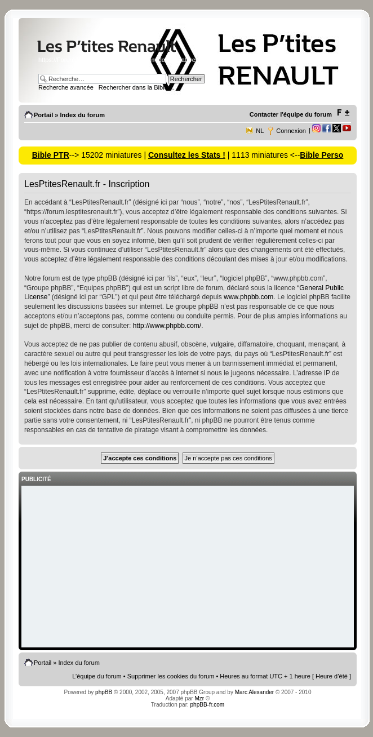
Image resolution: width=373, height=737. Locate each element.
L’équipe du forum (96, 676)
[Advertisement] (187, 567)
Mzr (199, 698)
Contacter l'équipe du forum (291, 114)
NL (260, 130)
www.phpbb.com (248, 297)
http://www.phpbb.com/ (167, 326)
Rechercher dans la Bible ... (137, 87)
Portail (43, 115)
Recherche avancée (66, 87)
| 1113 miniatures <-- (262, 154)
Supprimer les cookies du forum (171, 676)
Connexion (291, 130)
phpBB (103, 692)
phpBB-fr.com (207, 705)
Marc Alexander (254, 692)
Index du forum (82, 115)
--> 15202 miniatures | (108, 154)
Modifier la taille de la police (343, 113)
